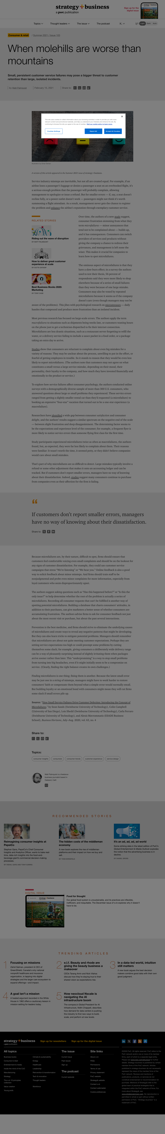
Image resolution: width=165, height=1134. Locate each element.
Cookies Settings (53, 131)
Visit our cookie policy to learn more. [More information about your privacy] (99, 124)
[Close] (122, 116)
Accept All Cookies (113, 131)
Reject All (93, 131)
